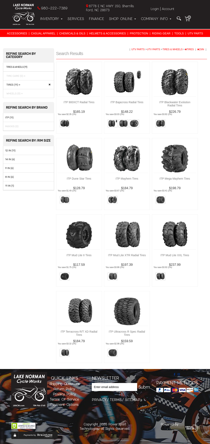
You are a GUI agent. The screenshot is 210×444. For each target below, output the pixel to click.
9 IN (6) (9, 168)
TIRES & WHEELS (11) (16, 67)
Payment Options (64, 404)
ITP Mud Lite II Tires (78, 255)
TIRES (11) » (12, 84)
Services (75, 18)
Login (155, 9)
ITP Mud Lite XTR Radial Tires (127, 255)
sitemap (132, 399)
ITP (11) (9, 117)
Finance (96, 18)
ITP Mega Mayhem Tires (175, 178)
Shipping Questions (64, 383)
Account (168, 9)
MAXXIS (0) (12, 126)
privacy (99, 399)
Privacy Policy (64, 394)
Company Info (156, 18)
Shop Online (122, 18)
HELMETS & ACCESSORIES (107, 33)
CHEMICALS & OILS (72, 33)
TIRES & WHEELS (172, 49)
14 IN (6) (10, 159)
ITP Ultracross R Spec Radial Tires (127, 333)
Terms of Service (64, 399)
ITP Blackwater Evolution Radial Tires (174, 104)
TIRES (189, 49)
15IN (201, 49)
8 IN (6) (9, 176)
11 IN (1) (9, 185)
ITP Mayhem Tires (127, 178)
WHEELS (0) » (14, 93)
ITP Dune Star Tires (79, 178)
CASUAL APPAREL (43, 33)
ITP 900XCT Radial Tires (79, 102)
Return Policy (64, 389)
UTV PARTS (195, 33)
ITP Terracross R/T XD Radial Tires (79, 333)
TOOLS (179, 33)
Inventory (51, 18)
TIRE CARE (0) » (15, 75)
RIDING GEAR (161, 33)
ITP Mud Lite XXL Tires (174, 255)
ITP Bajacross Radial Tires (126, 102)
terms (116, 399)
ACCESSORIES (17, 33)
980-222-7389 (54, 8)
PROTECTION (139, 33)
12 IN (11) (10, 150)
